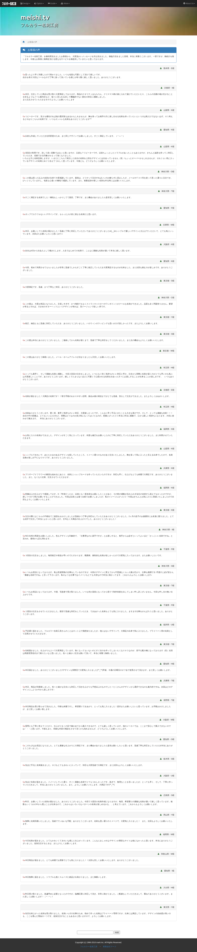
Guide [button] (52, 3)
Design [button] (25, 3)
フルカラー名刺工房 (88, 946)
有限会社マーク (109, 946)
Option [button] (39, 3)
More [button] (65, 3)
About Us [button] (189, 3)
